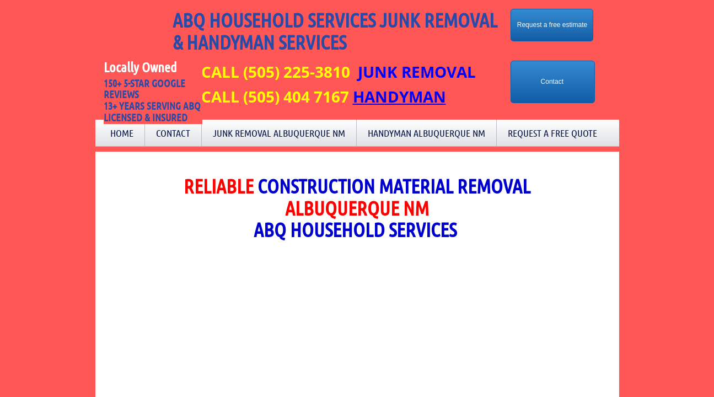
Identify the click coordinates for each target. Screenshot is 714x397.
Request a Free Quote (552, 133)
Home (121, 133)
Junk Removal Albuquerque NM (279, 133)
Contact (173, 133)
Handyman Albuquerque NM (426, 133)
